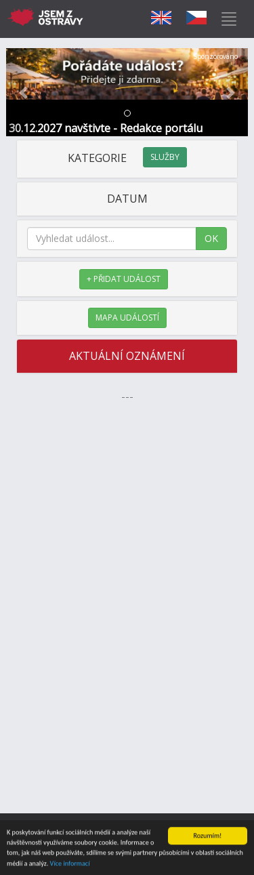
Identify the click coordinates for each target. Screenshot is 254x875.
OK (211, 238)
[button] (24, 92)
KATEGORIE (127, 157)
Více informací (70, 863)
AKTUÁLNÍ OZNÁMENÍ (127, 355)
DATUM (127, 198)
